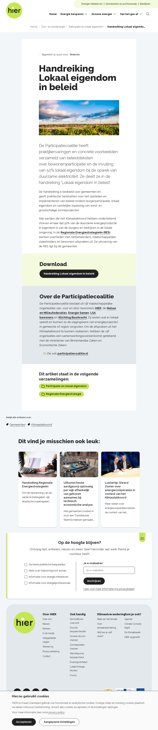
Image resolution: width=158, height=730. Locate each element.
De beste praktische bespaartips (47, 564)
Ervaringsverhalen (78, 662)
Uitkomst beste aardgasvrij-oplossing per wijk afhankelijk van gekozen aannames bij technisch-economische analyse (78, 493)
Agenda (128, 619)
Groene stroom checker (77, 638)
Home (53, 14)
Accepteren (23, 721)
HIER (98, 308)
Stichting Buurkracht (72, 317)
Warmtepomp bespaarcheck (77, 655)
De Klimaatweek (132, 632)
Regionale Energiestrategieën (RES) (85, 232)
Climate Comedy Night (133, 626)
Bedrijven (145, 3)
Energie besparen (71, 14)
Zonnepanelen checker (77, 647)
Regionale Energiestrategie (61, 394)
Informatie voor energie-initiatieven (48, 576)
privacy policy (56, 712)
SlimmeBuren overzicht (76, 621)
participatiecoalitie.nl (73, 353)
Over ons (47, 619)
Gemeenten (17, 424)
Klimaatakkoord (41, 424)
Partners (47, 628)
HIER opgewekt (132, 637)
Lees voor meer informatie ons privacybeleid (108, 589)
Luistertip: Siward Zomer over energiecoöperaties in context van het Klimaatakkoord (120, 490)
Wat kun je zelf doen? (104, 634)
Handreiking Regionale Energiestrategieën (37, 484)
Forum (73, 675)
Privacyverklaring (51, 651)
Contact (46, 656)
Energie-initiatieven (92, 3)
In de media (48, 633)
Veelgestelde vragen (49, 640)
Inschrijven (94, 581)
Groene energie (101, 14)
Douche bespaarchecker (78, 629)
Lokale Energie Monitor (77, 668)
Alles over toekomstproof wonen (47, 570)
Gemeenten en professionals (121, 3)
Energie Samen (78, 312)
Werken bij (48, 646)
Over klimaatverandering (106, 626)
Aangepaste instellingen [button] (59, 721)
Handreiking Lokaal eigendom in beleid (69, 273)
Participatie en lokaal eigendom (64, 386)
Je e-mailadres (93, 563)
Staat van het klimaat (107, 619)
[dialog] (79, 710)
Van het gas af (129, 14)
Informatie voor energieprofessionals (50, 583)
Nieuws (46, 624)
